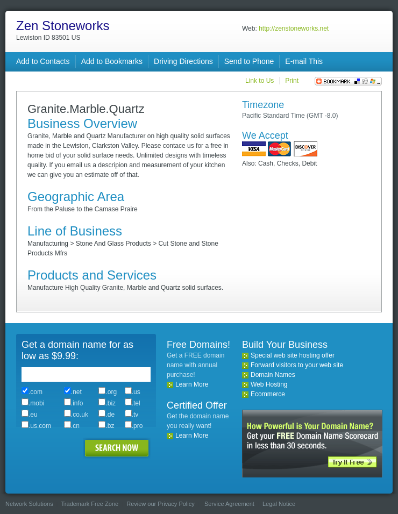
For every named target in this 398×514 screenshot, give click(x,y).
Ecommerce (268, 394)
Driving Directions (183, 61)
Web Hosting (269, 384)
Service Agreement (229, 504)
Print (291, 80)
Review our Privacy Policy (160, 504)
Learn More (191, 384)
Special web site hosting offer (293, 355)
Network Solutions (29, 504)
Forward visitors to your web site (297, 365)
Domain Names (273, 375)
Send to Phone (249, 61)
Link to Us (259, 80)
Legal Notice (278, 504)
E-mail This (304, 61)
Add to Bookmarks (112, 61)
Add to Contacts (43, 61)
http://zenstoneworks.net (294, 28)
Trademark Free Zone (90, 504)
